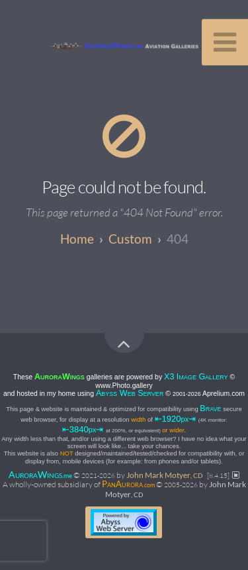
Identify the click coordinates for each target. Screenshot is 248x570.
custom (130, 238)
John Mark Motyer (164, 475)
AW (40, 474)
